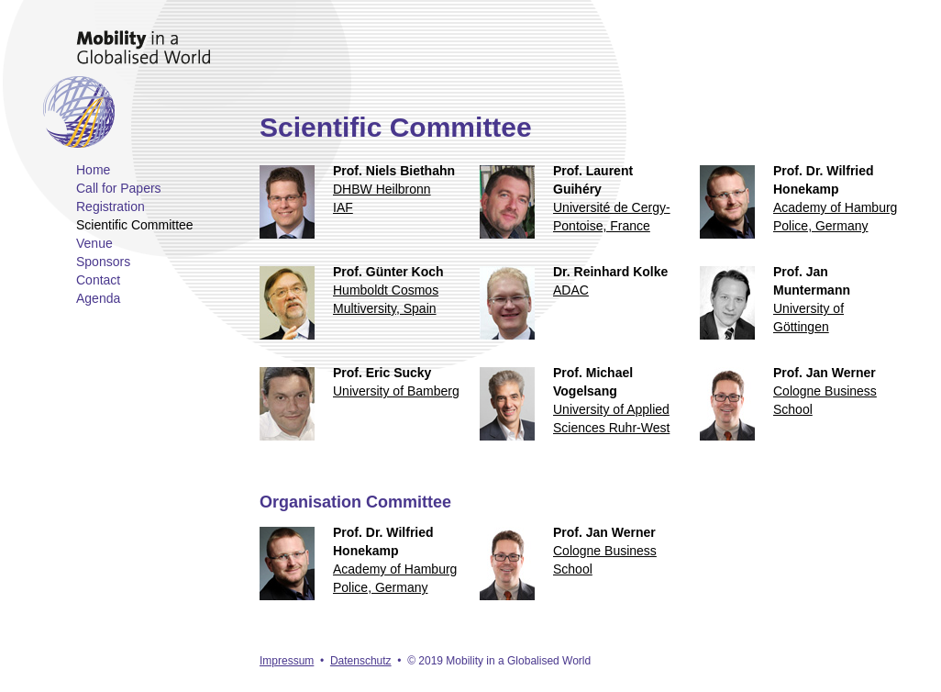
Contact (98, 280)
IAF (343, 207)
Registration (110, 206)
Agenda (98, 298)
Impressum (287, 660)
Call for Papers (118, 188)
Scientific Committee (135, 225)
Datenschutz (361, 660)
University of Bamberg (396, 391)
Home (93, 169)
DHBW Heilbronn (382, 189)
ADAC (571, 290)
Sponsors (103, 261)
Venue (94, 243)
